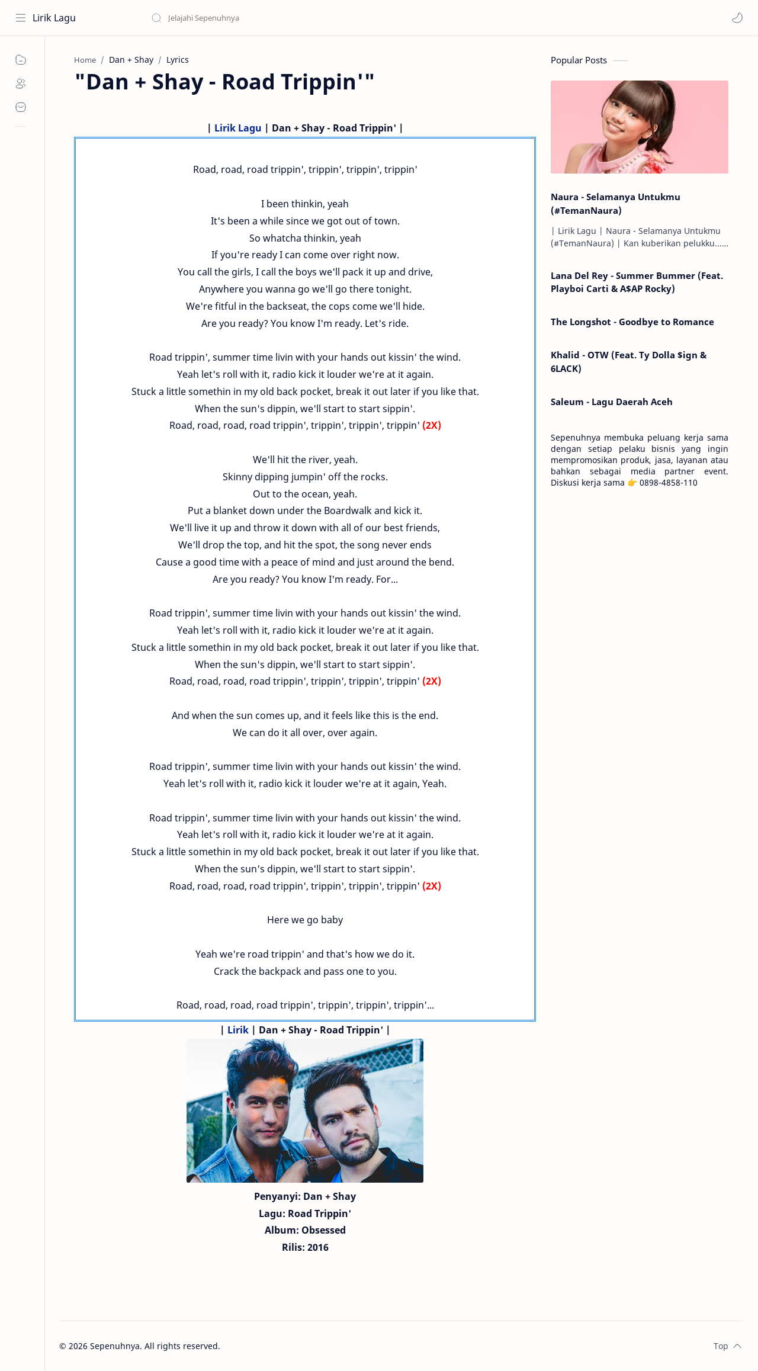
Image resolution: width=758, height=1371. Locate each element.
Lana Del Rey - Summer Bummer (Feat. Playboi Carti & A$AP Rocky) (637, 282)
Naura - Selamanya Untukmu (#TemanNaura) (615, 203)
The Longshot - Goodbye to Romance (632, 322)
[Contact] (21, 107)
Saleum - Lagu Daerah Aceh (612, 401)
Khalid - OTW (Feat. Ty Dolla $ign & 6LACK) (628, 361)
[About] (21, 83)
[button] (737, 18)
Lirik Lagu (54, 17)
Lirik (238, 1029)
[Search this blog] (245, 17)
